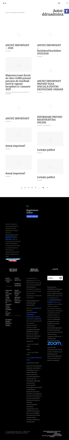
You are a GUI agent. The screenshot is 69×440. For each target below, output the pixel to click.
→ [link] (47, 187)
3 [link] (28, 187)
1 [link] (21, 187)
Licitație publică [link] (46, 149)
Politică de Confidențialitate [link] (57, 434)
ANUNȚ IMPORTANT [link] (17, 118)
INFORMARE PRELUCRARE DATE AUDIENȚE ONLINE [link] (52, 432)
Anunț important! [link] (15, 145)
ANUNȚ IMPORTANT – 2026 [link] (17, 46)
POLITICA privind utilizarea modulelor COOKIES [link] (52, 436)
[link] (66, 11)
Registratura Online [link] (32, 211)
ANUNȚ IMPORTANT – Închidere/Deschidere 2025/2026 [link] (49, 49)
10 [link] (43, 187)
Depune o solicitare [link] (32, 216)
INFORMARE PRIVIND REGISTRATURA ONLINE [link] (49, 119)
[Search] (60, 278)
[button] (59, 3)
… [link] (39, 187)
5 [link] (35, 187)
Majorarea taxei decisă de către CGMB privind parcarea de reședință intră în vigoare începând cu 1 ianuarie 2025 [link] (18, 82)
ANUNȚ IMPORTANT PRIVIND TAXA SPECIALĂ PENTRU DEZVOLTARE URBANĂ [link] (50, 85)
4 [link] (32, 187)
